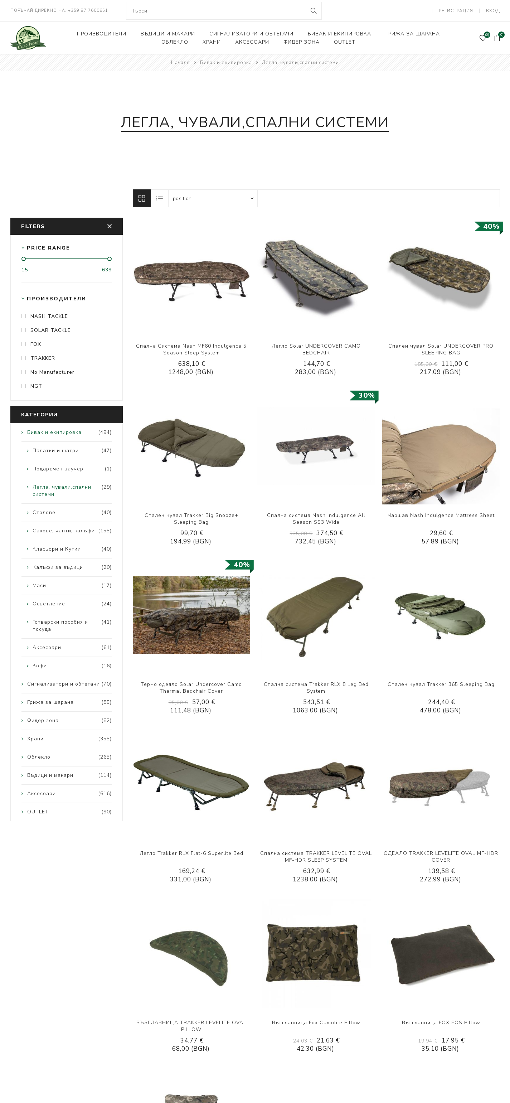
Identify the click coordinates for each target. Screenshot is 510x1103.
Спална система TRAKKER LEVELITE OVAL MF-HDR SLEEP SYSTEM (316, 856)
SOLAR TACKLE (50, 330)
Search (313, 11)
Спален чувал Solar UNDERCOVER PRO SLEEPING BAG (441, 349)
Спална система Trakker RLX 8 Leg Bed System (316, 688)
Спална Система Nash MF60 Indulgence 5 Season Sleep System (191, 349)
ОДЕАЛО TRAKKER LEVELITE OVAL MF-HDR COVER (441, 856)
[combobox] (224, 11)
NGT (36, 386)
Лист (160, 198)
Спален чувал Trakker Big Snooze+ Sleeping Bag (191, 519)
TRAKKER (42, 358)
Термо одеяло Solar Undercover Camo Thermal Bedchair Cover (191, 688)
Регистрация (456, 11)
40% (491, 226)
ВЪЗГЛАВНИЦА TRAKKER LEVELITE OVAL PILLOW (191, 1026)
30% (367, 395)
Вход (493, 11)
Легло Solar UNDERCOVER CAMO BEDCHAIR (316, 349)
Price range (48, 248)
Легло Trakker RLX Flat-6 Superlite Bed (191, 853)
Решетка (142, 198)
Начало (180, 62)
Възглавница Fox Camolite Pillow (316, 1022)
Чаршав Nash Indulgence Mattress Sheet (441, 515)
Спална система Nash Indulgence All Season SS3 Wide (316, 519)
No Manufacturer (52, 372)
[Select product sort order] (213, 198)
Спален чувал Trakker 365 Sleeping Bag (441, 684)
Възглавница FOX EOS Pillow (441, 1022)
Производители (56, 298)
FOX (35, 344)
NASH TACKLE (49, 316)
